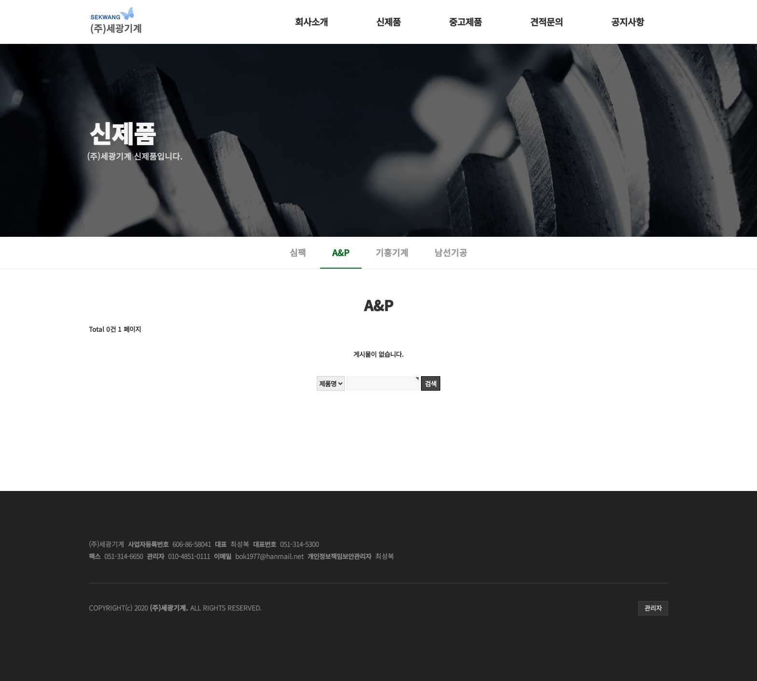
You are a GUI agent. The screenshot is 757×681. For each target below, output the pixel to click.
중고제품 (465, 21)
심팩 (298, 252)
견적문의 (546, 21)
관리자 (653, 608)
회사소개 (311, 21)
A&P (341, 252)
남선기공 (451, 252)
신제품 (388, 21)
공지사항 (627, 21)
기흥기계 (392, 252)
